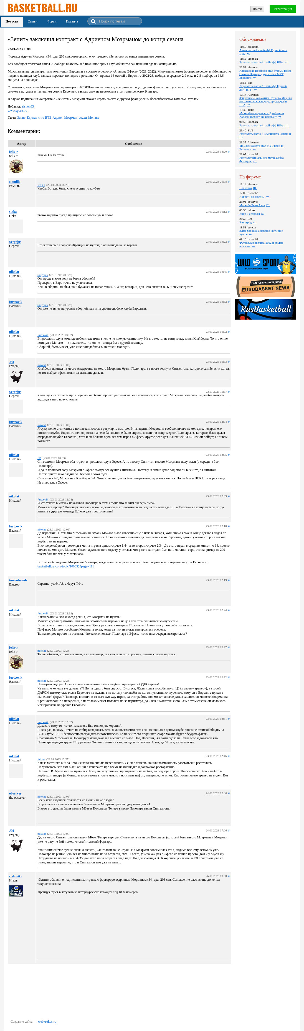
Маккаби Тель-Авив (252, 205)
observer (15, 793)
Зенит (21, 117)
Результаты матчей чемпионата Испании (265, 133)
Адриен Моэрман (65, 117)
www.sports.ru (17, 111)
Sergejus (15, 242)
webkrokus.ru (47, 1021)
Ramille (14, 182)
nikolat (14, 272)
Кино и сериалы (249, 213)
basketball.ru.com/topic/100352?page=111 (65, 566)
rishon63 (28, 106)
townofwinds (18, 580)
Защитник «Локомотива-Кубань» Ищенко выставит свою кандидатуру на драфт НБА (265, 101)
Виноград (245, 222)
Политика (245, 188)
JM (11, 362)
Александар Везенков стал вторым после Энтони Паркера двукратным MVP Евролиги (265, 74)
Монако (93, 117)
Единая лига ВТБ (39, 117)
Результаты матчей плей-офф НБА (261, 62)
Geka (13, 212)
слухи (82, 117)
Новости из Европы (251, 196)
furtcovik (15, 302)
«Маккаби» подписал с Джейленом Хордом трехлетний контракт (261, 114)
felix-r (13, 152)
